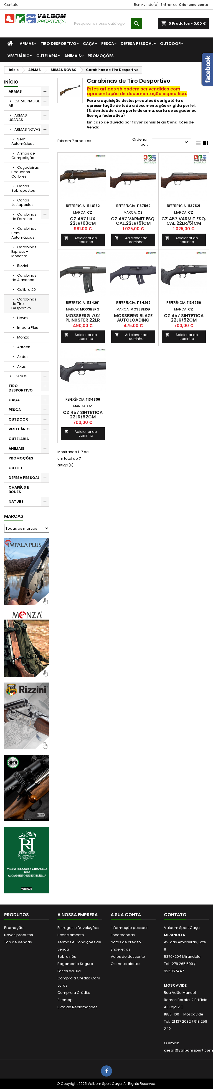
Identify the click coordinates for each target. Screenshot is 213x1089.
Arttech (23, 347)
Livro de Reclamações (77, 1007)
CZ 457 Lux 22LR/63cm (83, 221)
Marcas (13, 516)
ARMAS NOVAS (27, 129)
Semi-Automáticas (22, 141)
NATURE (16, 501)
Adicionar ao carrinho (80, 240)
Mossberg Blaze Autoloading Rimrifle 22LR (133, 320)
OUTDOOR (170, 43)
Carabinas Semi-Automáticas (23, 233)
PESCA (107, 43)
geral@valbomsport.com (188, 1050)
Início (11, 82)
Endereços (120, 949)
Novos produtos (18, 935)
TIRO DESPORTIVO (58, 43)
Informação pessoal (129, 927)
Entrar (166, 4)
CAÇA (89, 43)
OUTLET (16, 468)
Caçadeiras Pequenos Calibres (25, 172)
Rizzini (22, 265)
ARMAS (27, 43)
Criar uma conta (193, 4)
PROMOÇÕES (101, 56)
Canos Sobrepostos (23, 188)
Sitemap (65, 999)
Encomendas (123, 935)
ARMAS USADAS (18, 117)
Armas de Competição (23, 155)
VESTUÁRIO (18, 56)
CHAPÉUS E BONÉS (19, 489)
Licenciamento (70, 935)
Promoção (14, 927)
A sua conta (126, 914)
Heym (22, 317)
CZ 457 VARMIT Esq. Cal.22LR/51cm (183, 221)
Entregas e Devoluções (78, 927)
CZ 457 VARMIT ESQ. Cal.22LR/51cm (133, 221)
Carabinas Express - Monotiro (23, 251)
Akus (21, 366)
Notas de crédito (126, 942)
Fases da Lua (69, 971)
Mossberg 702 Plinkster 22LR (82, 317)
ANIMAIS (72, 56)
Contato (11, 4)
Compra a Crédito (73, 992)
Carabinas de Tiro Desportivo (23, 304)
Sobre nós (66, 956)
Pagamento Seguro (75, 963)
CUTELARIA (47, 56)
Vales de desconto (128, 956)
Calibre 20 (26, 289)
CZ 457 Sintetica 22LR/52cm (184, 317)
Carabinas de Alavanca (23, 277)
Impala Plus (27, 327)
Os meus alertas (125, 963)
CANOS (20, 376)
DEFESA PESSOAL (137, 43)
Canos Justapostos (22, 202)
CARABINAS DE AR (24, 103)
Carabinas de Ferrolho (23, 216)
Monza (23, 337)
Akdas (23, 356)
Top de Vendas (18, 942)
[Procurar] (106, 23)
